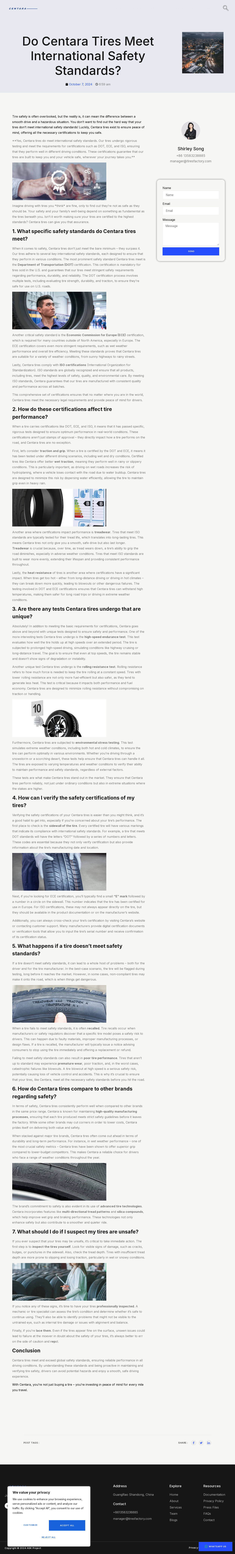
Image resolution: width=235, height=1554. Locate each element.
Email (166, 204)
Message (169, 220)
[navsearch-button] (226, 8)
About (134, 8)
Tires (153, 8)
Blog (193, 8)
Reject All (66, 1526)
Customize (30, 1526)
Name (167, 188)
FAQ (209, 8)
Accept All (49, 1537)
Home (116, 8)
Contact (175, 8)
